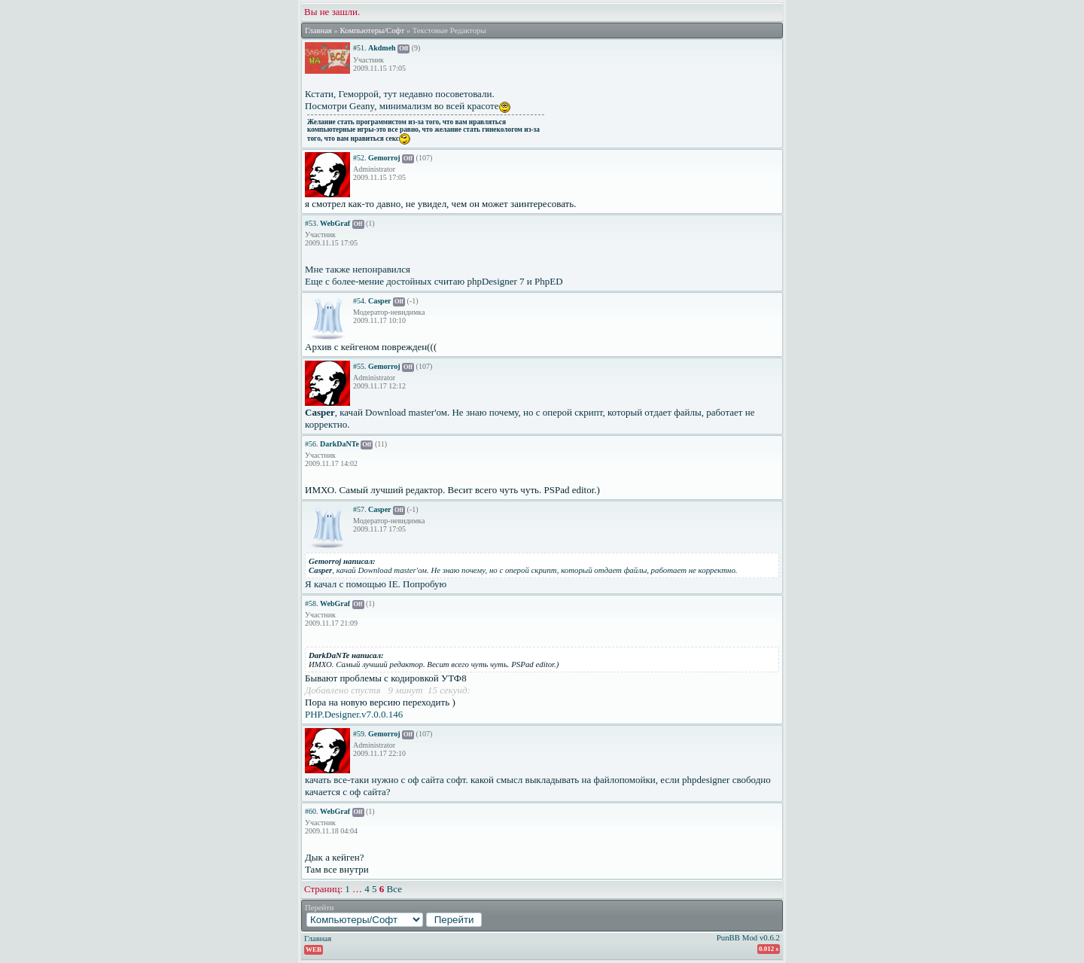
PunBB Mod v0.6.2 (748, 937)
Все (394, 888)
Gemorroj (384, 158)
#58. (311, 603)
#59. (360, 734)
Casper (379, 301)
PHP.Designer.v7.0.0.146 (354, 714)
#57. (360, 509)
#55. (360, 366)
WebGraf (335, 223)
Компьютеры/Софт (372, 30)
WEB (313, 949)
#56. (311, 444)
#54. (360, 301)
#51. (360, 48)
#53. (311, 223)
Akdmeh (382, 48)
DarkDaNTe (339, 444)
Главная (318, 30)
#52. (360, 158)
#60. (311, 811)
